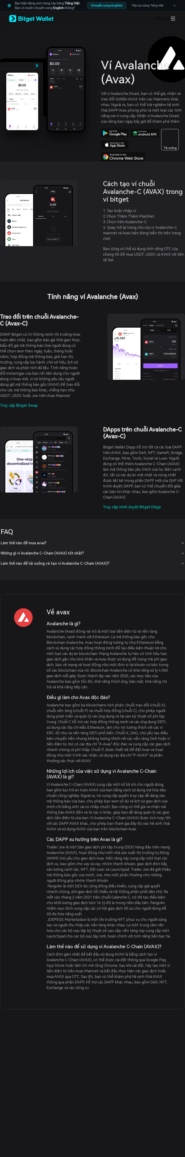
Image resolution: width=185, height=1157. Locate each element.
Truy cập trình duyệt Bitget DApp (132, 507)
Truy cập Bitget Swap (19, 405)
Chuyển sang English (106, 5)
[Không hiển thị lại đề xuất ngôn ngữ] (174, 5)
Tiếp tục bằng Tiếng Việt (147, 5)
